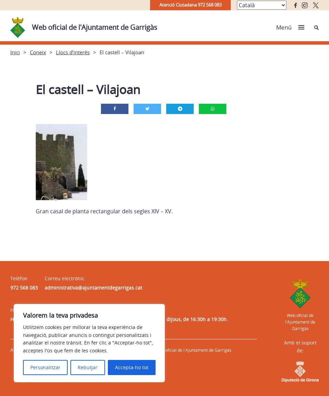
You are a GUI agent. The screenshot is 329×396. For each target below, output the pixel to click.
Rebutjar (88, 367)
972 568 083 (24, 287)
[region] (89, 343)
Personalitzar (45, 367)
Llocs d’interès (73, 52)
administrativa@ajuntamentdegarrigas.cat (93, 287)
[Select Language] (261, 5)
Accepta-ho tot (131, 367)
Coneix (38, 52)
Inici (15, 52)
